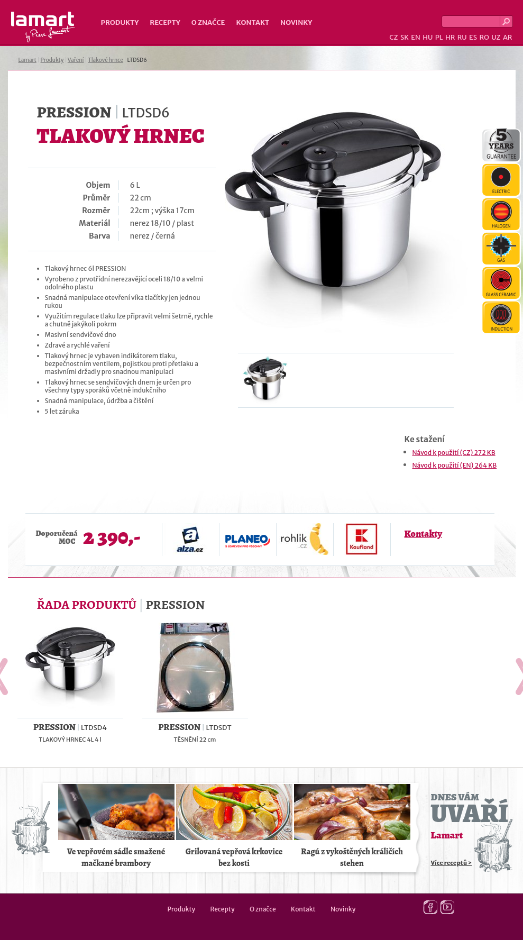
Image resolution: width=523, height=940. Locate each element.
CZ (393, 37)
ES (473, 37)
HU (428, 37)
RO (484, 37)
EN (415, 37)
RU (462, 37)
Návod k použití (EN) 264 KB (454, 465)
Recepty (165, 22)
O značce (208, 22)
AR (507, 37)
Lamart (43, 27)
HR (450, 37)
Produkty (120, 22)
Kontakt (252, 22)
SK (404, 37)
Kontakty (423, 533)
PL (439, 37)
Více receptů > (451, 862)
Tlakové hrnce (105, 60)
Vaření (76, 60)
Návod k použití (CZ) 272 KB (454, 453)
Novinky (296, 22)
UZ (495, 37)
